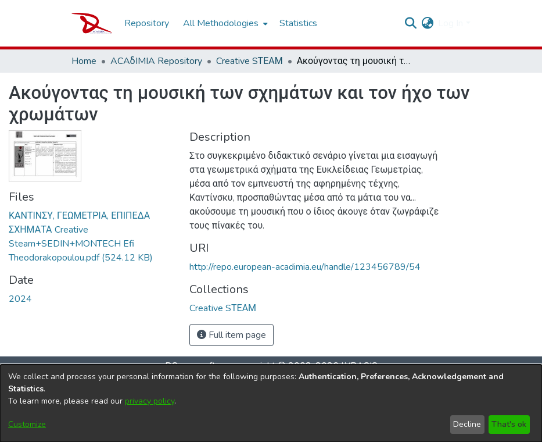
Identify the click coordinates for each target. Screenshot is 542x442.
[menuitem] (224, 23)
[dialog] (271, 403)
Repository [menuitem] (146, 23)
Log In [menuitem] (450, 23)
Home (83, 61)
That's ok (508, 424)
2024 (20, 299)
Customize (27, 424)
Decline (467, 424)
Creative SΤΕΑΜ (249, 61)
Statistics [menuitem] (298, 23)
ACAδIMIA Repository (156, 61)
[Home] (92, 23)
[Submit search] (410, 23)
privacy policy (149, 401)
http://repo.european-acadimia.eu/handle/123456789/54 (305, 267)
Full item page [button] (231, 335)
